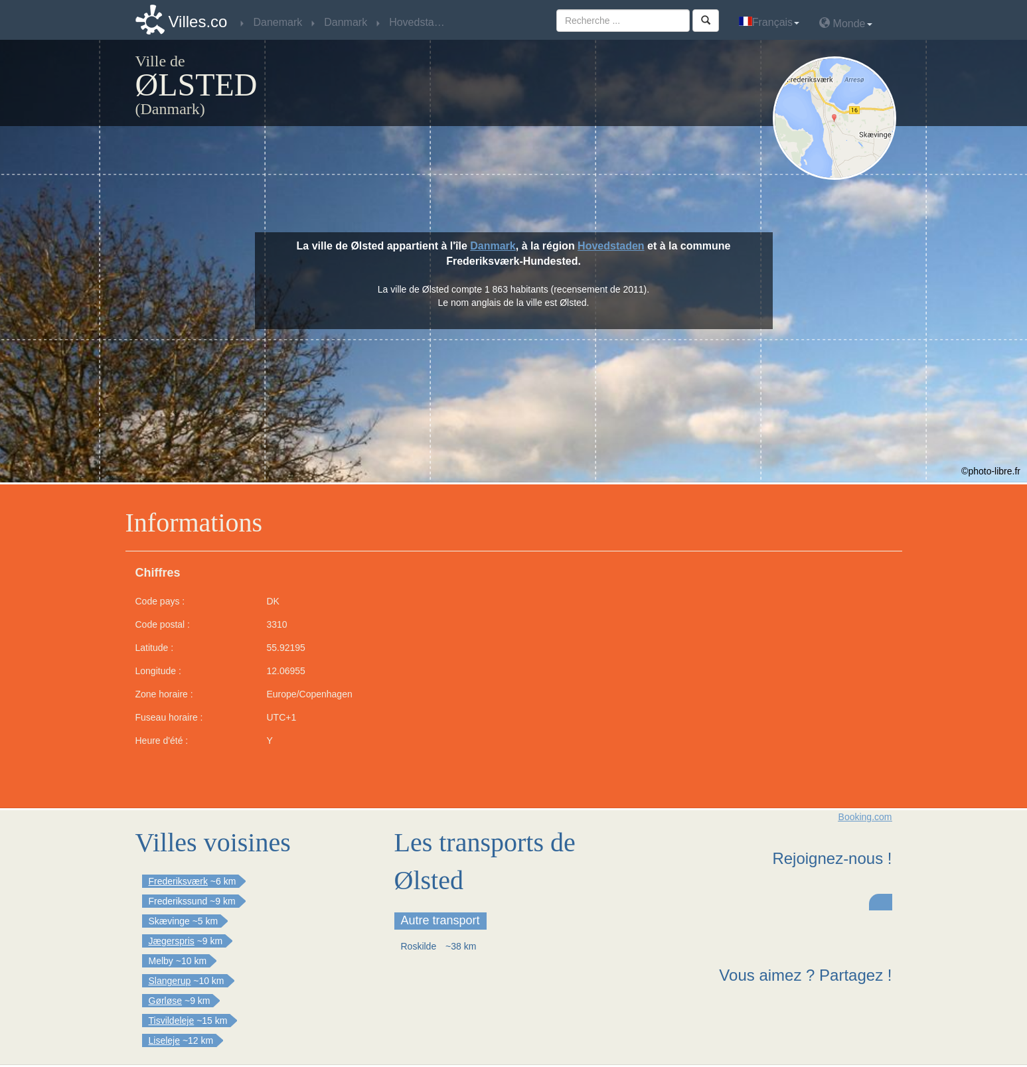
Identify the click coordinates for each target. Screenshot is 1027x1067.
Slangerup (170, 980)
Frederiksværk (178, 881)
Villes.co (198, 22)
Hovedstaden (611, 245)
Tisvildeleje (172, 1020)
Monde (845, 23)
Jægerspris (172, 941)
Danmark (492, 245)
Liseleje (164, 1040)
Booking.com (865, 817)
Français (769, 22)
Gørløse (166, 1000)
